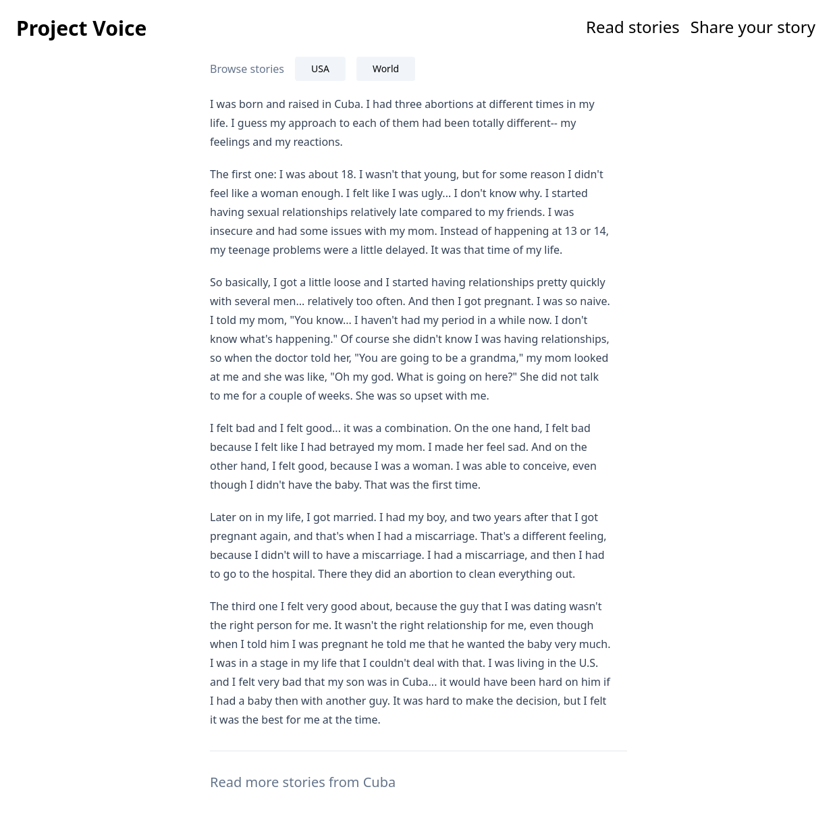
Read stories (633, 27)
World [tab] (386, 68)
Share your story (753, 27)
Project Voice (81, 28)
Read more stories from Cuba (303, 782)
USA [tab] (320, 68)
